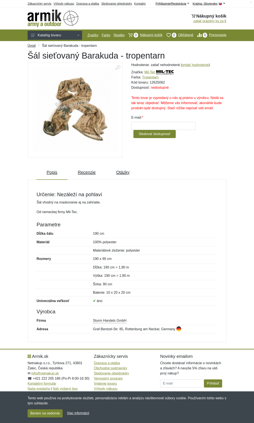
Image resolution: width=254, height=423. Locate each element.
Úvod (31, 45)
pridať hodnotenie (195, 65)
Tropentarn (150, 77)
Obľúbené (177, 35)
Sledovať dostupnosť (154, 134)
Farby (106, 35)
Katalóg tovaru (55, 35)
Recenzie (87, 172)
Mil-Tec (149, 72)
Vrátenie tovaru (105, 383)
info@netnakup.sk (45, 373)
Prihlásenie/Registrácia (172, 3)
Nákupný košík (143, 35)
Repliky (119, 35)
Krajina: (209, 3)
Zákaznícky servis (39, 3)
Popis (52, 172)
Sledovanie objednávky (116, 3)
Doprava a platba (87, 3)
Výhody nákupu (63, 3)
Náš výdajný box (65, 389)
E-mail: (136, 117)
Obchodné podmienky (110, 368)
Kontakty (140, 3)
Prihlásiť (213, 383)
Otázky (122, 172)
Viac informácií (78, 413)
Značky (93, 35)
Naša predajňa (39, 389)
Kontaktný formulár (42, 383)
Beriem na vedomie (45, 413)
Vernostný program (108, 378)
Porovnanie (209, 35)
